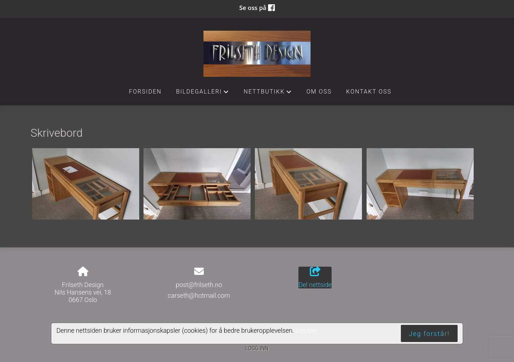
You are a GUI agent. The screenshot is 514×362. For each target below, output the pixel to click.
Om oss (319, 91)
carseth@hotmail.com (199, 295)
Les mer (307, 330)
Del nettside (315, 278)
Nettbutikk (267, 93)
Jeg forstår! (429, 333)
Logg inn (257, 349)
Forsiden (145, 91)
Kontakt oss (369, 91)
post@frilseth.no (199, 284)
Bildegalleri (202, 93)
